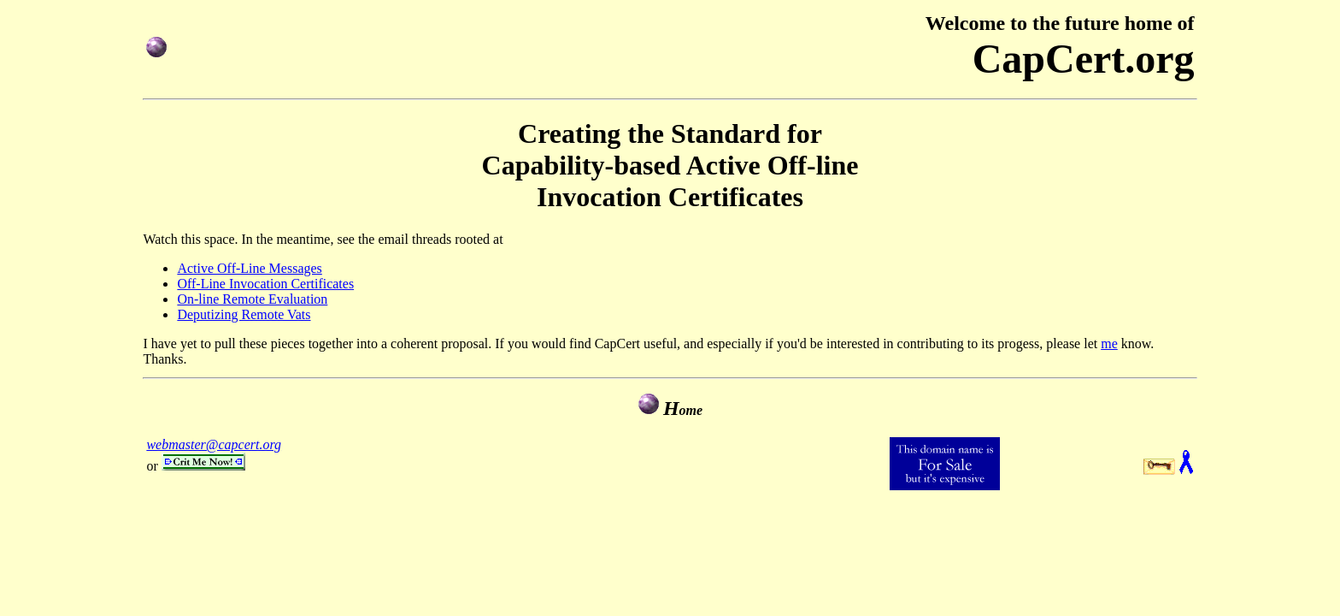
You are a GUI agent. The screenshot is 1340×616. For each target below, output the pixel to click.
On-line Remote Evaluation (252, 299)
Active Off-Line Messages (249, 268)
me (1109, 343)
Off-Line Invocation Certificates (265, 283)
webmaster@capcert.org (213, 444)
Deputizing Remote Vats (243, 314)
